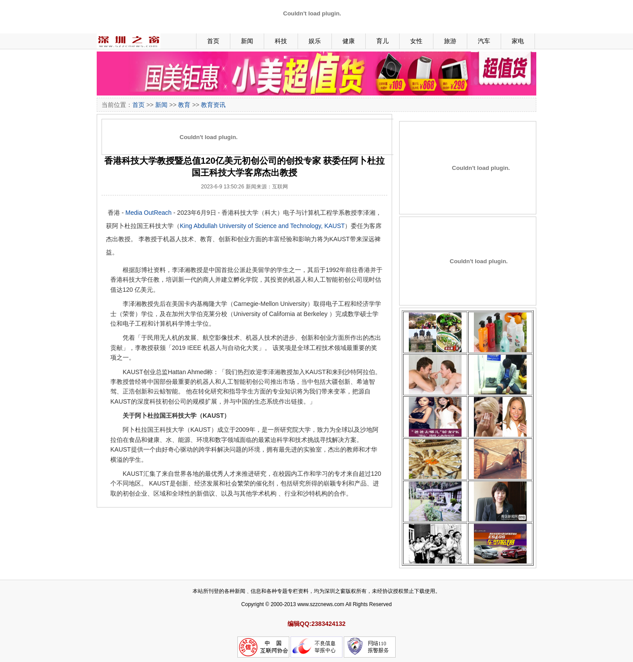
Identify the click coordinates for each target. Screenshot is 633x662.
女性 (416, 40)
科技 (281, 40)
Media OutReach (148, 212)
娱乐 (315, 40)
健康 (348, 40)
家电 (518, 40)
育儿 (382, 40)
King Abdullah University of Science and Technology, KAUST (262, 225)
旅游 (450, 40)
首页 (213, 40)
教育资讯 (213, 104)
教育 (184, 104)
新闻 (247, 40)
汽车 (484, 40)
